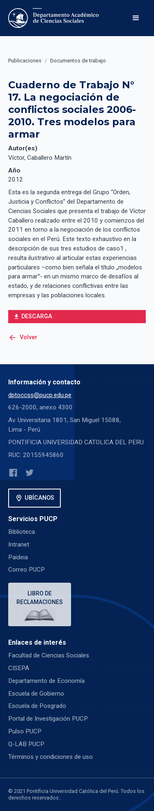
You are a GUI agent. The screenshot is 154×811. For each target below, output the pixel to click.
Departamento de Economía (46, 681)
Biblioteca (21, 531)
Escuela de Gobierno (36, 693)
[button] (136, 18)
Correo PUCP (26, 569)
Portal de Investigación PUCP (48, 718)
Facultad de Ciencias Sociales (48, 655)
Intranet (18, 544)
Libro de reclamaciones (39, 597)
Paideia (18, 557)
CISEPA (18, 668)
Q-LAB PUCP (26, 744)
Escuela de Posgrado (37, 706)
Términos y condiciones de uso (50, 756)
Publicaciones (24, 60)
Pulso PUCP (24, 731)
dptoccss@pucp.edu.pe (39, 395)
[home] (55, 18)
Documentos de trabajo (78, 60)
